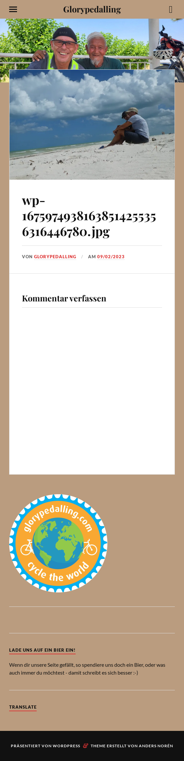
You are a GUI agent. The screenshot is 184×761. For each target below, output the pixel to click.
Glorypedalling (92, 8)
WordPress (66, 745)
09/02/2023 (111, 256)
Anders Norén (156, 745)
